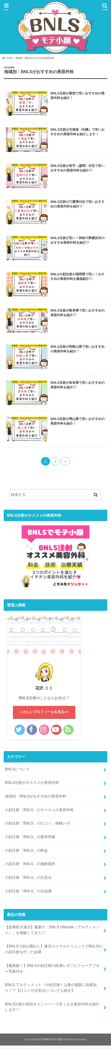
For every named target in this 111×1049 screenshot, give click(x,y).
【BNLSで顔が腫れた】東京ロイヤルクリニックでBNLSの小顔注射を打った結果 (53, 953)
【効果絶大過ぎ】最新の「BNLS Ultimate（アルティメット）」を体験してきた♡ (52, 933)
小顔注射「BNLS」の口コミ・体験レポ (37, 827)
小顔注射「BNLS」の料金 (26, 854)
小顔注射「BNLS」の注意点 (28, 881)
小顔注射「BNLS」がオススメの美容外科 (39, 813)
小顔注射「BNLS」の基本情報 (30, 840)
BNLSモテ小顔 (53, 1043)
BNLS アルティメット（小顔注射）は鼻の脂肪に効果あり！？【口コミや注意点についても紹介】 (51, 991)
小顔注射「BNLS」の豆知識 (28, 895)
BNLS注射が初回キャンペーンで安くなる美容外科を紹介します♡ (52, 1011)
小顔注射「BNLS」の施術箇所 (30, 867)
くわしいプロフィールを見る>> (44, 715)
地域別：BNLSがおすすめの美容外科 (35, 800)
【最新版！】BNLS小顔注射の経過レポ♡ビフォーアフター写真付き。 (52, 972)
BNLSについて (17, 773)
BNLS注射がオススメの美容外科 (32, 786)
